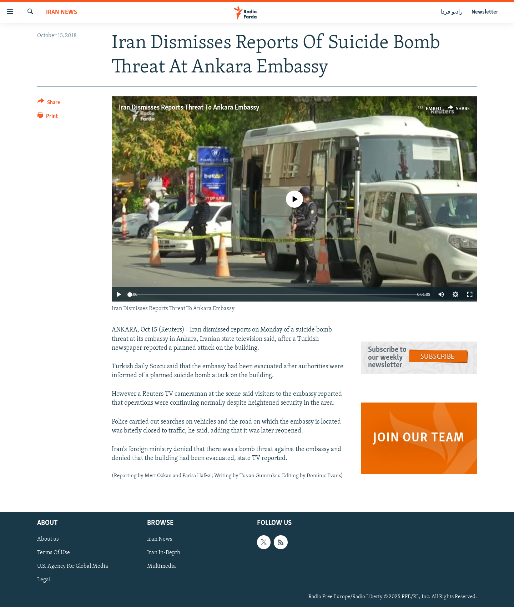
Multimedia (161, 566)
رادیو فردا (451, 12)
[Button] (48, 103)
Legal (43, 580)
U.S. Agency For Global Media (72, 566)
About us (48, 539)
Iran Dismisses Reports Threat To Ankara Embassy (189, 107)
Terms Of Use (53, 553)
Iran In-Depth (163, 553)
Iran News (61, 12)
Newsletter (485, 12)
